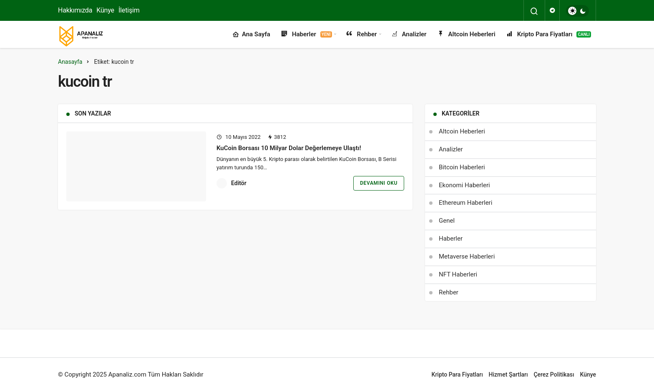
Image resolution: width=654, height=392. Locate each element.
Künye (105, 10)
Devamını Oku (378, 183)
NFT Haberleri (458, 274)
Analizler (408, 34)
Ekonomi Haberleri (464, 185)
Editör (239, 183)
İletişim (129, 10)
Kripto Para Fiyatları (548, 34)
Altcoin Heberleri (466, 34)
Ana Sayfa (251, 34)
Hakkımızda (75, 10)
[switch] (577, 11)
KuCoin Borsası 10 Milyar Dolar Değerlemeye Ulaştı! (288, 148)
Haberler (306, 34)
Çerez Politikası (553, 374)
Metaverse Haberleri (467, 256)
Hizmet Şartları (508, 374)
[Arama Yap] (534, 11)
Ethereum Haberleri (465, 202)
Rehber (361, 34)
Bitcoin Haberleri (462, 167)
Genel (447, 220)
